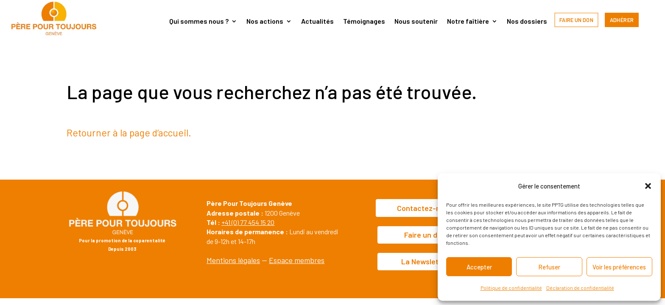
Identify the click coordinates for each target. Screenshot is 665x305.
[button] (648, 186)
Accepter (479, 267)
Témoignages (364, 21)
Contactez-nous (425, 208)
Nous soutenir (416, 21)
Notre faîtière (468, 21)
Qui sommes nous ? (199, 21)
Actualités (317, 21)
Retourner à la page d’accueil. (129, 133)
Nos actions (264, 21)
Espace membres (296, 260)
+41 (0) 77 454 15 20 (247, 222)
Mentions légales (233, 260)
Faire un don (576, 20)
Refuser (549, 267)
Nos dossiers (527, 21)
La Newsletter (425, 261)
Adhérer (622, 20)
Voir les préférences (619, 267)
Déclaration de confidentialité (580, 288)
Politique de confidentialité (511, 288)
